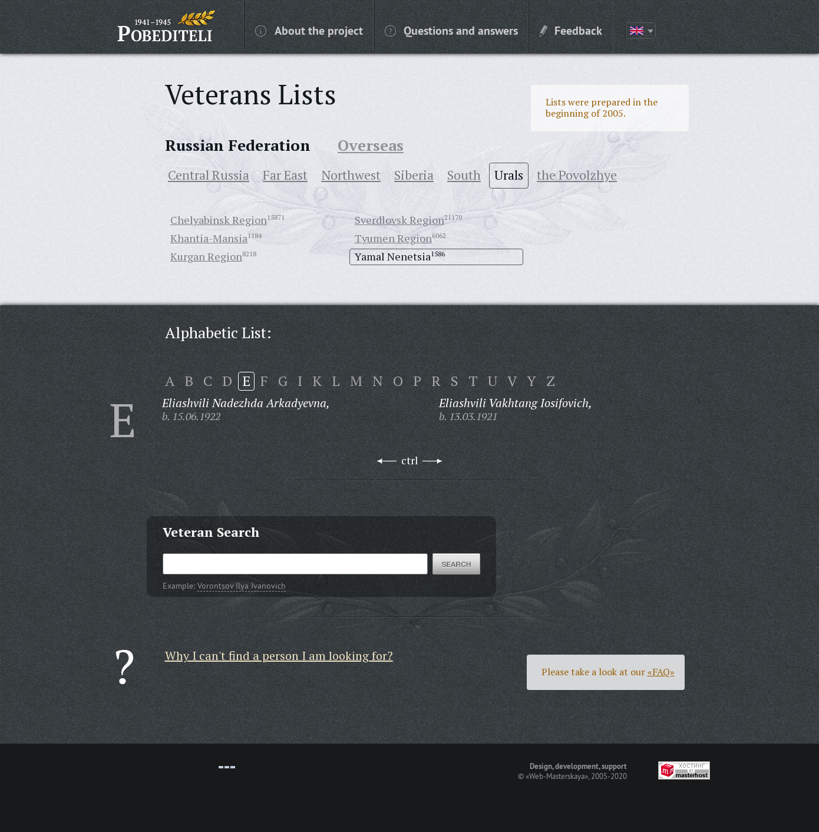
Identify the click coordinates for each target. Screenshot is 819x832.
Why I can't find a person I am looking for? (279, 655)
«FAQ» (661, 671)
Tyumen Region (393, 238)
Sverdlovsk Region (399, 220)
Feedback (571, 30)
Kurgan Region (206, 256)
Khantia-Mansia (208, 238)
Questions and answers (451, 30)
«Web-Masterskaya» (557, 776)
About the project (309, 30)
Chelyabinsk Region (218, 220)
